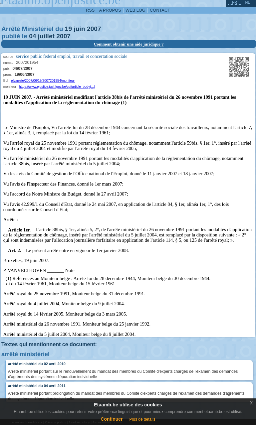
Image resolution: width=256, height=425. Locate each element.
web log (135, 10)
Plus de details (142, 419)
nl (247, 2)
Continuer (112, 419)
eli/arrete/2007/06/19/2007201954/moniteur (43, 80)
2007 (94, 28)
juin (79, 28)
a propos (110, 10)
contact (160, 10)
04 (32, 36)
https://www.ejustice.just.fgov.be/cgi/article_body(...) (57, 86)
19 (68, 28)
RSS (90, 10)
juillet (46, 36)
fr (234, 2)
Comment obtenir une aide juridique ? (129, 44)
